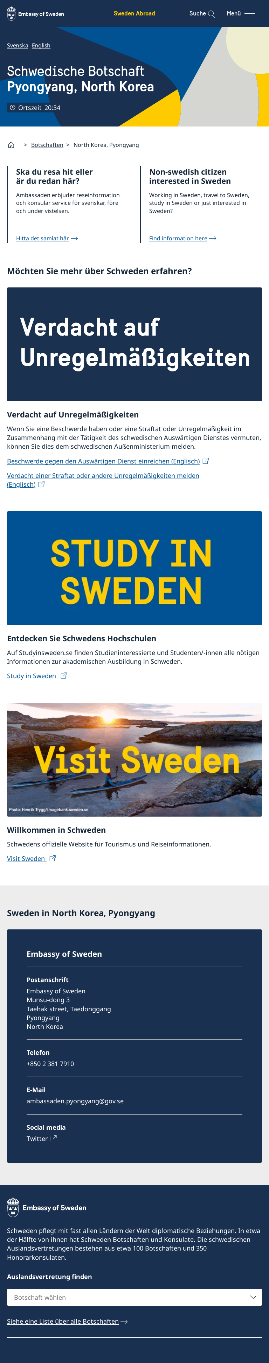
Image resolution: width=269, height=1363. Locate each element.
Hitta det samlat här (42, 238)
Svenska (17, 45)
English (41, 45)
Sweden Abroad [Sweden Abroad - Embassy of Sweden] (134, 13)
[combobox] (134, 1297)
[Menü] (247, 13)
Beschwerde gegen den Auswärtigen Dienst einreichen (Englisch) (103, 460)
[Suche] (207, 13)
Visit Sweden (27, 858)
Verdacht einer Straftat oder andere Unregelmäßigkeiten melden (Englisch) (103, 479)
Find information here (178, 238)
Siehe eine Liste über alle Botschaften (63, 1321)
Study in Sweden (32, 675)
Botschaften (47, 145)
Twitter (37, 1138)
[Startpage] (14, 145)
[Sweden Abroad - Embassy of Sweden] (42, 13)
